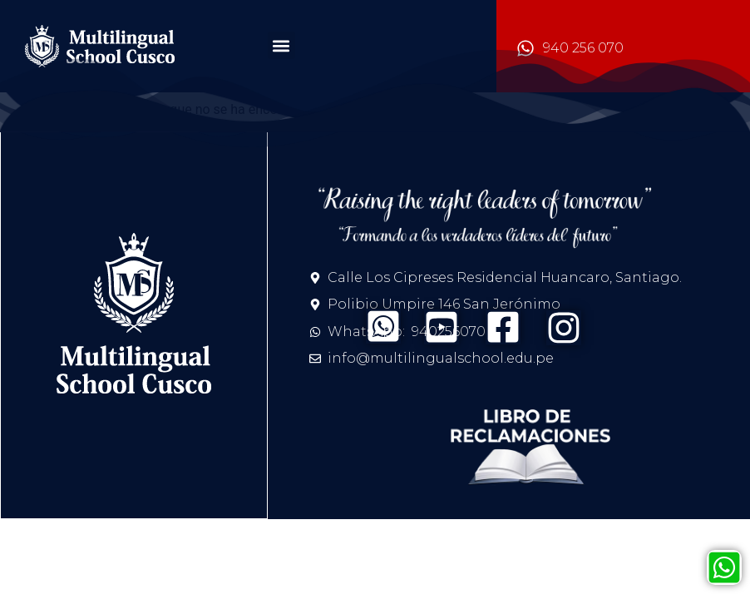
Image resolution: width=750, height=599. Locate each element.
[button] (281, 45)
